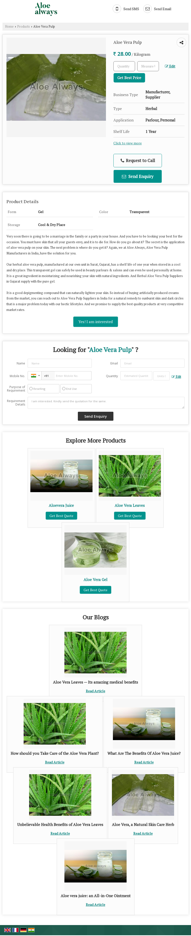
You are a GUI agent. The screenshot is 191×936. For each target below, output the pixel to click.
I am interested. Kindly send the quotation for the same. (106, 403)
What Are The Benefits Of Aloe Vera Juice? (144, 753)
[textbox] (148, 66)
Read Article (95, 691)
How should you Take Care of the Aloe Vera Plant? (55, 753)
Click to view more (127, 143)
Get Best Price (129, 77)
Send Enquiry (137, 176)
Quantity (112, 376)
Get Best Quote (61, 515)
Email (114, 363)
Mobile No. (17, 376)
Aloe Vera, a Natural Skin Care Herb (143, 824)
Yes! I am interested (95, 321)
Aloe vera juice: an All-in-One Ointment (96, 895)
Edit (170, 66)
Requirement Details (16, 402)
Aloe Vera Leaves (130, 505)
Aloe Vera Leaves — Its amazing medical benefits (95, 682)
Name (21, 363)
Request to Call (138, 160)
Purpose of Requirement (16, 388)
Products (23, 26)
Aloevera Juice (61, 505)
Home (9, 26)
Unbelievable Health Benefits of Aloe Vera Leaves (60, 824)
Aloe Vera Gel (95, 579)
